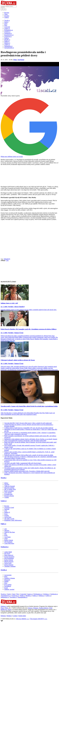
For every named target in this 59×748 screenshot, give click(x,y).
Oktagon (6, 530)
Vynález (6, 497)
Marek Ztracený (8, 561)
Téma (5, 14)
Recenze (6, 12)
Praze (2, 608)
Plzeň (9, 609)
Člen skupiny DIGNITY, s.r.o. (38, 619)
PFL (5, 534)
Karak (6, 588)
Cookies (15, 616)
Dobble (6, 581)
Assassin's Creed (9, 507)
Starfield (6, 509)
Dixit (5, 583)
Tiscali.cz (3, 478)
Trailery (6, 17)
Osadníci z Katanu (9, 578)
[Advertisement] (16, 240)
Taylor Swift (7, 563)
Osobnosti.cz (4, 547)
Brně (6, 608)
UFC (5, 529)
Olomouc (35, 608)
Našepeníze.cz (5, 597)
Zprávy (9, 594)
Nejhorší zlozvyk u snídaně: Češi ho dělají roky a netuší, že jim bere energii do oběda (28, 455)
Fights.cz (3, 524)
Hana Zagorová (8, 555)
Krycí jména (7, 584)
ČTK (7, 260)
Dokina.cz (41, 595)
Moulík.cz (28, 595)
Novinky (6, 16)
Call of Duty (7, 517)
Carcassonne (8, 575)
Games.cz (4, 501)
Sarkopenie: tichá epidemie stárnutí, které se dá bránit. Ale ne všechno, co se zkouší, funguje (30, 439)
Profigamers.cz (38, 594)
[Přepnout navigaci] (5, 9)
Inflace (6, 483)
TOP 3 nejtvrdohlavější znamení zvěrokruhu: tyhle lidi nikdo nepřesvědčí (25, 440)
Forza (5, 514)
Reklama (3, 616)
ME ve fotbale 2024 (10, 489)
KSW (5, 535)
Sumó (6, 538)
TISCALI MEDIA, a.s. (22, 619)
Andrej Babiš (8, 552)
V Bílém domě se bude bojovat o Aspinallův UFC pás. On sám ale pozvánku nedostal (28, 428)
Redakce (9, 616)
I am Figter (7, 537)
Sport (13, 594)
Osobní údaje (22, 616)
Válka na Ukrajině (9, 486)
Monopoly (7, 580)
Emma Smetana (8, 564)
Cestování (23, 594)
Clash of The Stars (9, 532)
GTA (5, 510)
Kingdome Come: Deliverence (13, 520)
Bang (5, 576)
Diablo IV (7, 512)
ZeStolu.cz (46, 594)
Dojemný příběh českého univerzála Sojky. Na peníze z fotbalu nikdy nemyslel (26, 471)
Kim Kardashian (9, 558)
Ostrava (30, 608)
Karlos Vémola (8, 540)
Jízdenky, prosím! (9, 589)
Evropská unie (8, 494)
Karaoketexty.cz (6, 595)
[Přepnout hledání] (1, 8)
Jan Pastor (21, 59)
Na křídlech (7, 586)
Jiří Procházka (8, 542)
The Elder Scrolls (9, 518)
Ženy (17, 594)
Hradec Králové (43, 608)
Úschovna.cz (15, 595)
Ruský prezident (9, 491)
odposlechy (7, 259)
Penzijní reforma (9, 496)
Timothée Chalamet (10, 566)
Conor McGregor (9, 543)
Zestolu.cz (4, 570)
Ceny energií (8, 492)
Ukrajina (6, 484)
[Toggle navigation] (4, 8)
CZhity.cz (48, 595)
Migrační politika (9, 487)
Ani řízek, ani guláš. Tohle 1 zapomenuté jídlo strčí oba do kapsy (22, 463)
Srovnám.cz (13, 597)
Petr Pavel (7, 553)
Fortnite (6, 515)
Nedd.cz (22, 595)
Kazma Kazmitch (9, 556)
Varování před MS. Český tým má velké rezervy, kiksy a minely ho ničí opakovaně (28, 423)
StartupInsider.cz (22, 597)
